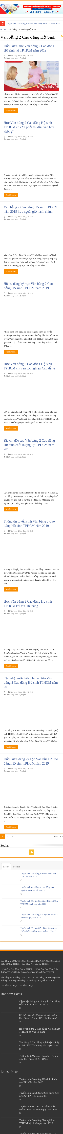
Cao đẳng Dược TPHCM (38, 961)
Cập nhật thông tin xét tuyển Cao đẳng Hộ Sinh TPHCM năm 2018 (39, 1003)
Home (3, 29)
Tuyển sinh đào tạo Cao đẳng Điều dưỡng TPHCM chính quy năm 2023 (38, 1108)
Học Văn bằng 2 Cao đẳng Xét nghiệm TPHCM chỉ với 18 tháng (39, 1030)
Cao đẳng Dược (26, 985)
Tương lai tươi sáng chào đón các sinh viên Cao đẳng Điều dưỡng (39, 1057)
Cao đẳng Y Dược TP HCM (13, 961)
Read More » (11, 110)
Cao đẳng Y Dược (9, 985)
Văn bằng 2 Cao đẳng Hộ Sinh (21, 56)
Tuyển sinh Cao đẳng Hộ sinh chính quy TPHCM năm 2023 (33, 23)
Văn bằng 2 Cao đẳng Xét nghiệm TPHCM (35, 980)
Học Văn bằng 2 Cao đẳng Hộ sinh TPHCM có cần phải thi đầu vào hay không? (29, 127)
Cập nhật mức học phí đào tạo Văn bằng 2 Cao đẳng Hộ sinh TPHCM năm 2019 (31, 682)
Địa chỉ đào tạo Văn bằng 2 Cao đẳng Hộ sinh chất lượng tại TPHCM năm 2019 (29, 445)
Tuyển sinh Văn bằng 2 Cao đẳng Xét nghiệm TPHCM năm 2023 (39, 1094)
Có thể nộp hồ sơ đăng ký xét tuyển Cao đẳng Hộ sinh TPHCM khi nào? (38, 1016)
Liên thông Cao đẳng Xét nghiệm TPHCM (35, 972)
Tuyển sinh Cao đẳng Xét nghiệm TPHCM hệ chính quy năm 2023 (37, 1122)
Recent (6, 866)
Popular (16, 866)
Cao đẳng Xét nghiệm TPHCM (35, 964)
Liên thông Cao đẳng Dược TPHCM (17, 969)
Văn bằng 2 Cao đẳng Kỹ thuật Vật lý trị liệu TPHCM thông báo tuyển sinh (39, 1044)
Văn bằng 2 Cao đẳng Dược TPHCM (17, 977)
